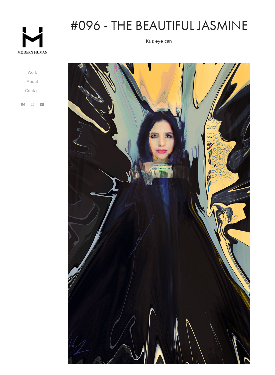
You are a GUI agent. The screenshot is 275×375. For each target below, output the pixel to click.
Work (32, 72)
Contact (32, 90)
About (32, 81)
